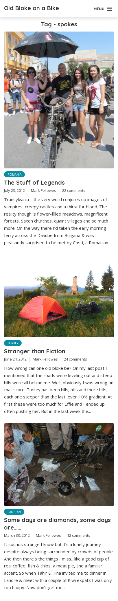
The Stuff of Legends (34, 182)
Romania (14, 174)
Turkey (13, 343)
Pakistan (14, 512)
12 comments (78, 535)
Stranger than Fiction (34, 351)
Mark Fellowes (43, 190)
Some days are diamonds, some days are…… (57, 523)
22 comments (73, 190)
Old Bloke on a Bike (31, 8)
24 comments (75, 359)
